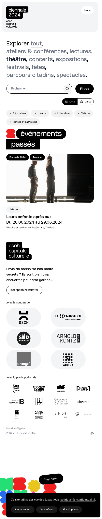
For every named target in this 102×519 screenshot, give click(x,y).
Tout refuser (46, 509)
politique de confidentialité (77, 499)
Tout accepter (23, 509)
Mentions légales (15, 428)
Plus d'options (70, 509)
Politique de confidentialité (21, 432)
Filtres (84, 88)
